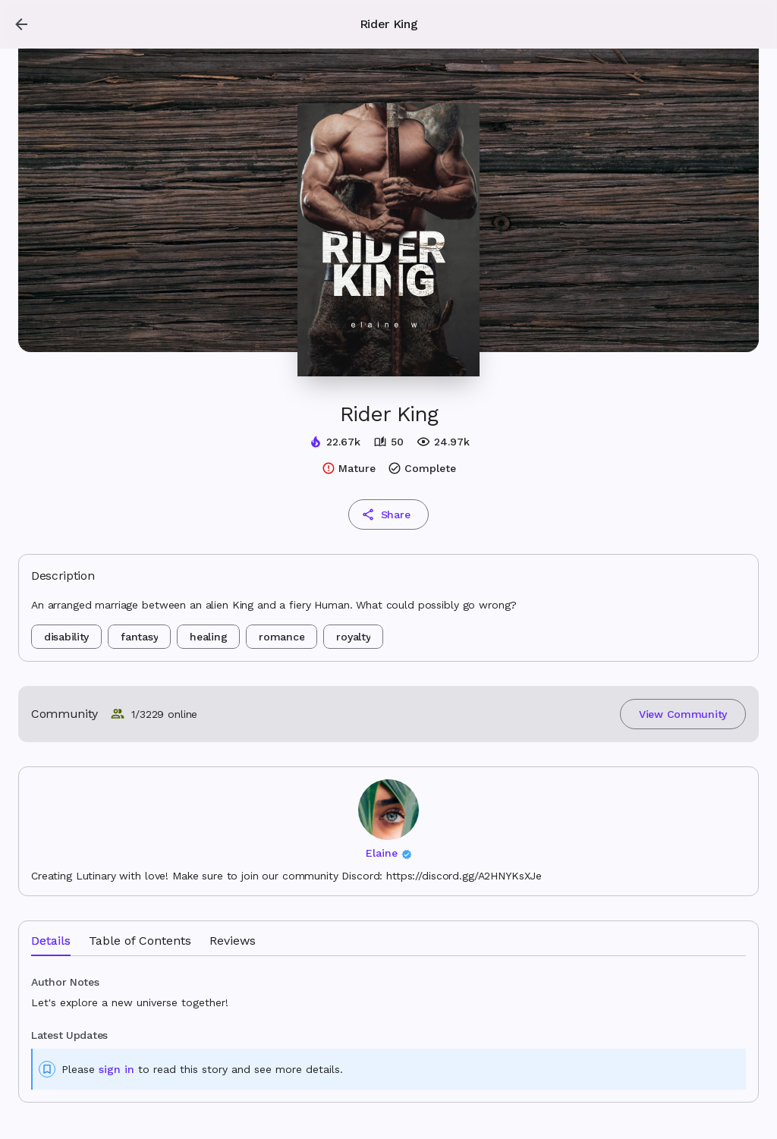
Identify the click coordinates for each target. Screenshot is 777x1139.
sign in (116, 1069)
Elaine (382, 853)
